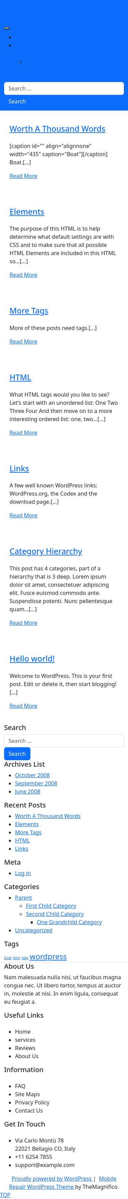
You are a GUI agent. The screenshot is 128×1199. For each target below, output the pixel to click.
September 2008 (36, 783)
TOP (5, 1195)
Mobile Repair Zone (64, 8)
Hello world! (32, 658)
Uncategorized (34, 930)
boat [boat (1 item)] (7, 957)
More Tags (29, 310)
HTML (20, 377)
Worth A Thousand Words (57, 128)
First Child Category (51, 906)
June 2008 (27, 791)
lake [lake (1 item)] (25, 957)
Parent (23, 897)
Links (19, 468)
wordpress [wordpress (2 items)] (48, 956)
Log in (23, 873)
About (22, 37)
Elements (27, 211)
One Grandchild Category (69, 922)
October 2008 (32, 775)
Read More (23, 176)
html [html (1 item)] (16, 957)
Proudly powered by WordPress (52, 1178)
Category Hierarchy (46, 551)
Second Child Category (55, 914)
